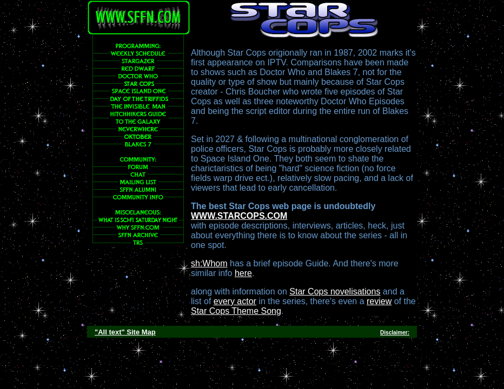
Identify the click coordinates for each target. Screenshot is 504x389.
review (379, 301)
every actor (235, 301)
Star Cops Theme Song (236, 311)
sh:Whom (209, 263)
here (243, 273)
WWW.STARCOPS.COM (239, 215)
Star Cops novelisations (334, 291)
